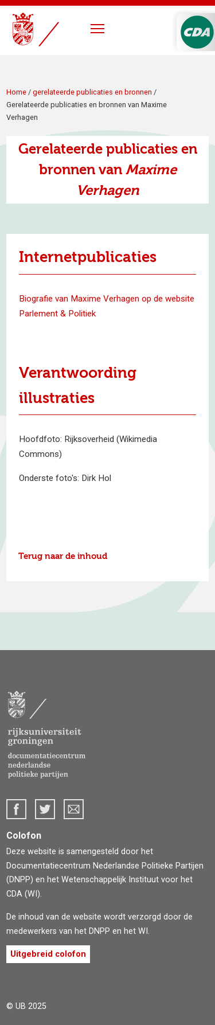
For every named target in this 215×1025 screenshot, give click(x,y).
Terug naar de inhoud (62, 556)
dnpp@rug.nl (74, 809)
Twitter (45, 809)
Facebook (16, 809)
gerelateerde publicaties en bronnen (92, 92)
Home (16, 92)
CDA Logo (197, 32)
